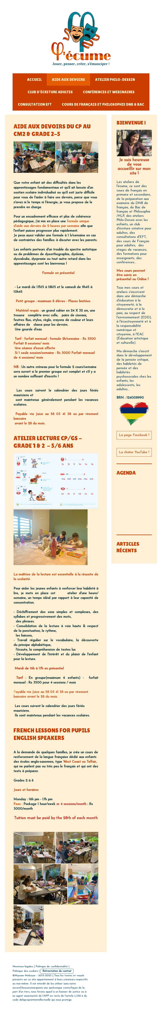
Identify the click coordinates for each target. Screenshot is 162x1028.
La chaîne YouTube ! (134, 452)
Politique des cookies (25, 971)
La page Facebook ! (134, 435)
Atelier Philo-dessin (115, 79)
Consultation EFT (35, 104)
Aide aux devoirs (68, 79)
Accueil (34, 79)
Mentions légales (23, 966)
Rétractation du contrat (56, 971)
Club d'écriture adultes (50, 92)
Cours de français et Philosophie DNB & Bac (103, 104)
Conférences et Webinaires (109, 92)
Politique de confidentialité (52, 966)
